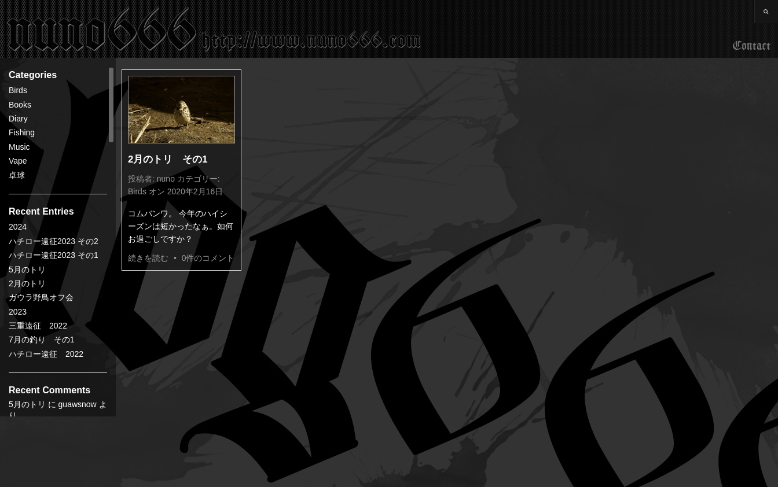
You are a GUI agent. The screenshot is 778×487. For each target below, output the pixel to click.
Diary (18, 118)
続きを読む (148, 258)
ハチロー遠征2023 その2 (53, 241)
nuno (166, 178)
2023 (18, 311)
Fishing (22, 132)
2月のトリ (27, 283)
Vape (18, 160)
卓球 (17, 175)
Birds (18, 90)
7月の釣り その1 (42, 339)
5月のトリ (27, 269)
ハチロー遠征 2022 (46, 354)
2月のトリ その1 (168, 159)
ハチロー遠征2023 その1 (53, 255)
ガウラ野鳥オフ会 (41, 297)
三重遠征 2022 (38, 325)
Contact (752, 46)
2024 (18, 226)
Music (19, 147)
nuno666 (214, 29)
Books (20, 104)
